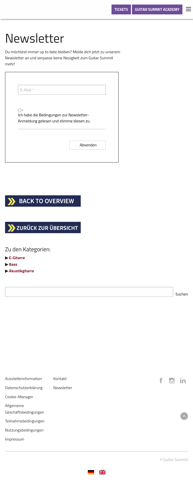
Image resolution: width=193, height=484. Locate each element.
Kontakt (60, 377)
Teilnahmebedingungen (24, 419)
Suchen (182, 292)
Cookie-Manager (19, 395)
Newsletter (62, 386)
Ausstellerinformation (23, 377)
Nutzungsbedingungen (24, 428)
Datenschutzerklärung (24, 386)
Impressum (14, 438)
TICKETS (121, 9)
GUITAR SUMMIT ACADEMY (157, 9)
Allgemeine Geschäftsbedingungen (24, 407)
